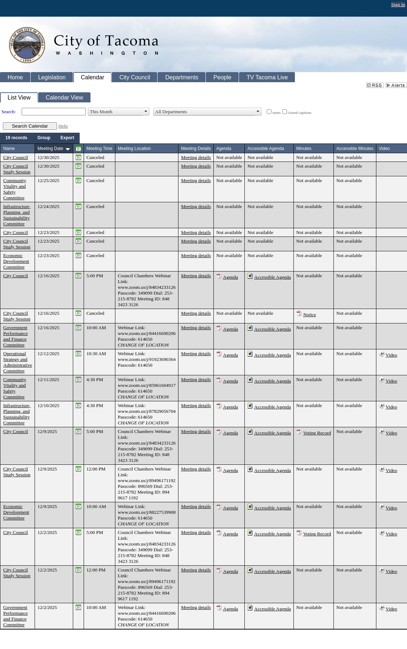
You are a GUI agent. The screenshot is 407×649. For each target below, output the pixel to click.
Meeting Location (134, 148)
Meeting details (196, 157)
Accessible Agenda (272, 277)
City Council (15, 157)
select (146, 112)
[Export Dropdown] (67, 138)
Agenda (230, 277)
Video (391, 355)
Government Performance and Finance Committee (15, 336)
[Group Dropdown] (44, 138)
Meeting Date (50, 148)
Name (9, 148)
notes (277, 113)
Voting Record (317, 433)
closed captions (299, 113)
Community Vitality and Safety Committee (14, 189)
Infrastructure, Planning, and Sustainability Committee (17, 215)
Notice (309, 314)
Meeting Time (99, 148)
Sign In (398, 4)
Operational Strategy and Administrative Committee (17, 362)
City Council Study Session (16, 169)
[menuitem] (16, 138)
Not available (229, 157)
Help (63, 126)
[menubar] (40, 138)
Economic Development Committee (16, 261)
